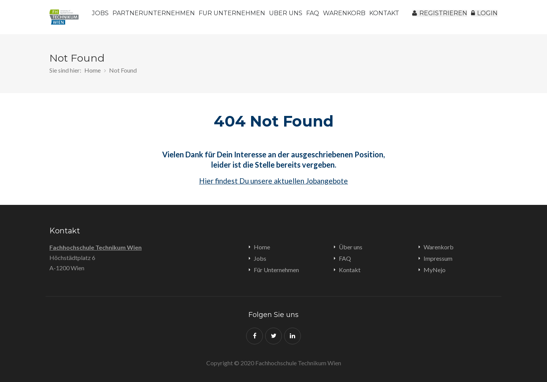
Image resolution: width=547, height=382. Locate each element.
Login (480, 17)
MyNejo (435, 269)
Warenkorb (373, 17)
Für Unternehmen (241, 17)
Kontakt (349, 269)
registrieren (430, 17)
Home (92, 70)
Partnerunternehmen (162, 17)
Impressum (438, 258)
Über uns (298, 17)
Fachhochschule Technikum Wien (95, 247)
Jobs (105, 17)
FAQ (334, 17)
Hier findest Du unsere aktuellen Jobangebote (273, 180)
